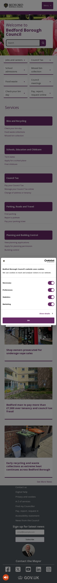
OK (28, 320)
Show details (44, 314)
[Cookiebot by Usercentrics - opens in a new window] (44, 261)
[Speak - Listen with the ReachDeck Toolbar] (6, 577)
